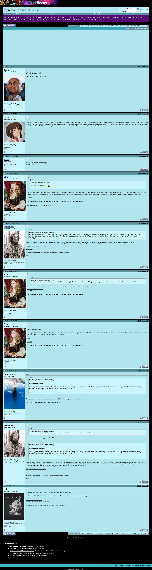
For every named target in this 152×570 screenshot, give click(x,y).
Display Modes (142, 28)
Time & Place (29, 249)
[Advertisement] (24, 47)
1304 (120, 25)
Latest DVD (14, 553)
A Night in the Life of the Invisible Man (36, 246)
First (82, 25)
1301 (109, 25)
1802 (135, 25)
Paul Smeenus (11, 374)
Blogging (53, 14)
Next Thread (81, 538)
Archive (145, 565)
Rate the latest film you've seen (22, 551)
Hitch (6, 159)
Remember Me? (143, 9)
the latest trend (15, 548)
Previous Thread (72, 538)
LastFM (29, 198)
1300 (105, 25)
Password (123, 11)
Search (135, 14)
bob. (6, 489)
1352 (127, 25)
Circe (6, 117)
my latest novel (15, 555)
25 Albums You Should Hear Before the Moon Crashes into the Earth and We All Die (47, 252)
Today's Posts (98, 14)
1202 (94, 25)
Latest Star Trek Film (18, 546)
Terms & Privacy (119, 565)
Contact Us (129, 565)
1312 (124, 25)
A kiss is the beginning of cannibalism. (38, 501)
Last (144, 25)
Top (150, 565)
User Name (123, 8)
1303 (116, 25)
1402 (131, 25)
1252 (98, 25)
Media (28, 9)
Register (18, 14)
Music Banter (9, 9)
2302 (138, 25)
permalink (145, 66)
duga (6, 70)
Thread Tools (130, 28)
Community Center (20, 9)
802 (91, 25)
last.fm (27, 255)
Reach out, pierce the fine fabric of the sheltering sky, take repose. (47, 505)
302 (88, 25)
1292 (101, 25)
